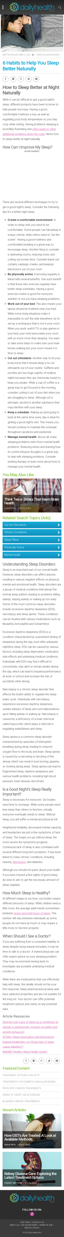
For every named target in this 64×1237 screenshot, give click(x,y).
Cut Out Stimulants (15, 524)
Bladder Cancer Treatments (21, 1101)
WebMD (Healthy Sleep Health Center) (25, 1051)
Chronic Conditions (15, 532)
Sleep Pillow (11, 539)
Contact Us (38, 1222)
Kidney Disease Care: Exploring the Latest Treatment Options (30, 1176)
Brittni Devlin (10, 55)
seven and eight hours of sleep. (32, 913)
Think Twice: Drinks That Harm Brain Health (31, 501)
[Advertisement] (32, 176)
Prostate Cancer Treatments (22, 1088)
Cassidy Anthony (13, 1183)
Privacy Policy (32, 1228)
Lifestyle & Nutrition (48, 55)
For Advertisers (29, 1225)
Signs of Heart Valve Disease (21, 1094)
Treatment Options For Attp (21, 1075)
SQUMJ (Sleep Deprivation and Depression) (28, 1037)
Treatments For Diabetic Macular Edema (29, 1081)
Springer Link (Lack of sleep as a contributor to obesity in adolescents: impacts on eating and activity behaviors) (30, 1027)
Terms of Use (45, 1225)
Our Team (25, 1222)
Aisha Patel (10, 508)
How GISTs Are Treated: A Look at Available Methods (30, 1137)
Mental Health (12, 554)
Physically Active (14, 547)
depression (19, 862)
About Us (14, 1225)
